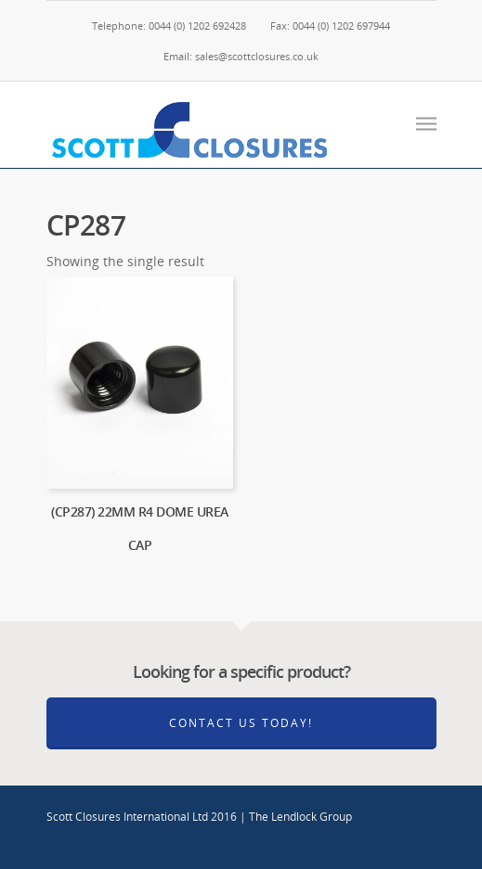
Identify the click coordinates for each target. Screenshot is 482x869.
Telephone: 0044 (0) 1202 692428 (169, 25)
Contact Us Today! (241, 723)
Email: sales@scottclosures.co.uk (241, 56)
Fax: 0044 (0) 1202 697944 (330, 25)
